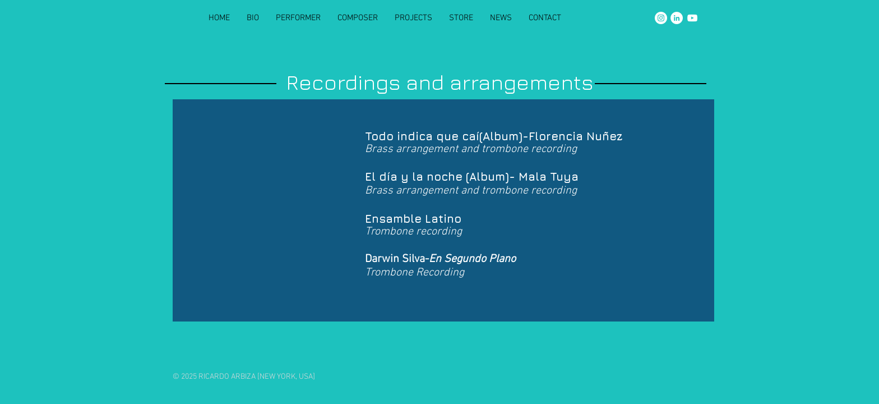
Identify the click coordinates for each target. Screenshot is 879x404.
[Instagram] (661, 18)
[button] (413, 18)
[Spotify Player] (267, 201)
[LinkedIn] (676, 18)
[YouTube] (692, 18)
